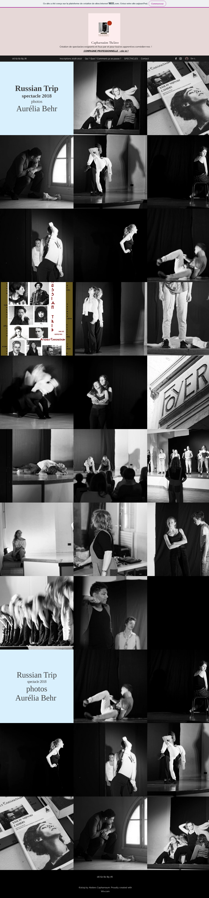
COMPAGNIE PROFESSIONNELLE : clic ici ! (105, 51)
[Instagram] (180, 58)
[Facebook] (175, 58)
